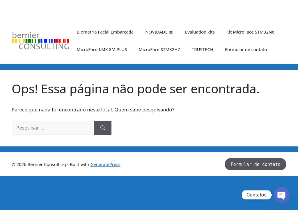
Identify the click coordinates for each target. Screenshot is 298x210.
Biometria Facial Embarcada (105, 32)
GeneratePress (105, 164)
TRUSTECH (202, 49)
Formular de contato (246, 49)
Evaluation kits (200, 32)
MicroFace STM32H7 (159, 49)
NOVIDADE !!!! (159, 32)
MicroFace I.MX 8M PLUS (102, 49)
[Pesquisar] (102, 128)
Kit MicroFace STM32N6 (250, 32)
